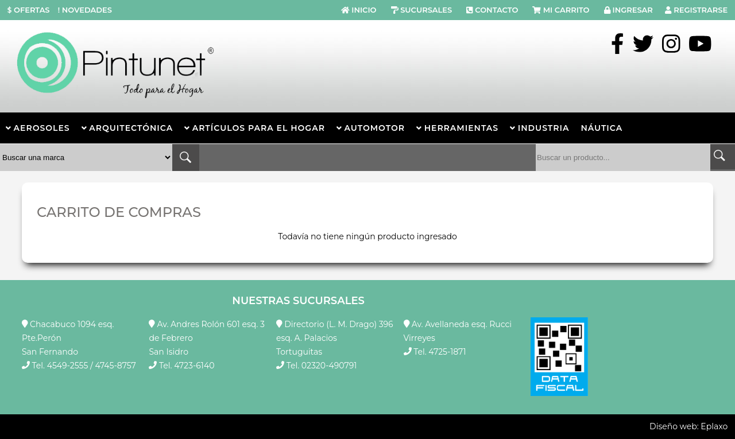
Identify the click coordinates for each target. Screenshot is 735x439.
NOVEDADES (84, 9)
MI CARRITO (566, 9)
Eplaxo (714, 426)
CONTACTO (496, 9)
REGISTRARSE (701, 9)
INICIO (363, 9)
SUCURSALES (426, 9)
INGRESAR (633, 9)
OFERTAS (28, 9)
